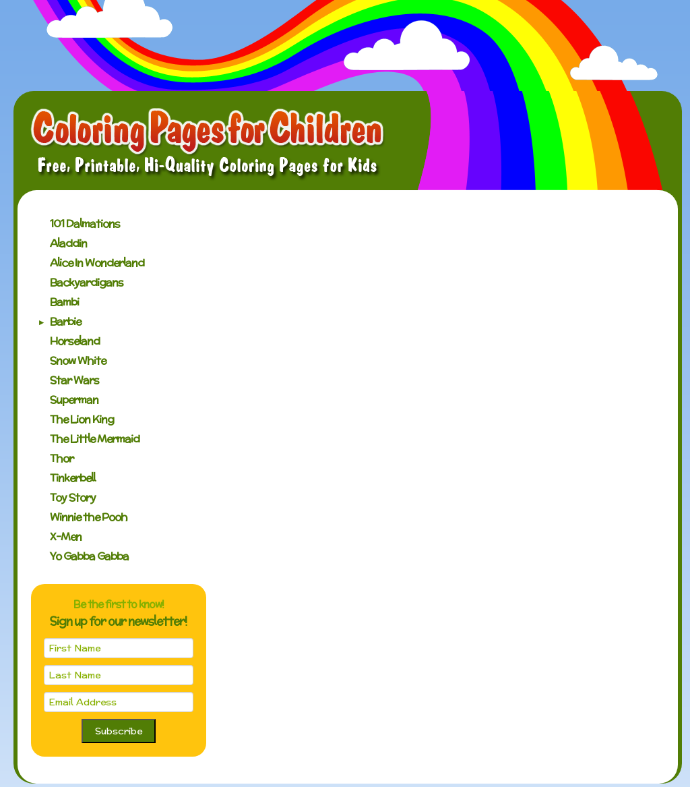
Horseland (75, 341)
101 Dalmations (85, 223)
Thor (61, 458)
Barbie (65, 321)
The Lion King (82, 419)
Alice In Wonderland (97, 262)
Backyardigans (86, 282)
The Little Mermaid (94, 438)
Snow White (78, 360)
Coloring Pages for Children (207, 144)
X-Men (66, 536)
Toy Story (73, 497)
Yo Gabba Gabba (89, 556)
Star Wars (74, 380)
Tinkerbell (72, 478)
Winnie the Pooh (88, 517)
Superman (74, 399)
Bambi (64, 302)
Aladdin (68, 243)
